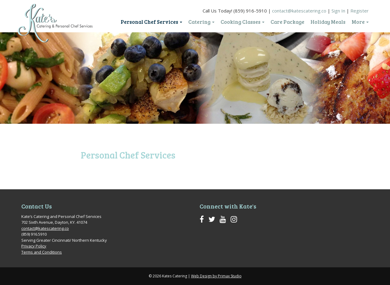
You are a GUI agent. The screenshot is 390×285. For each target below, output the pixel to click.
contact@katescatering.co (299, 11)
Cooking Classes (242, 22)
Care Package (287, 22)
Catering (201, 22)
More (360, 22)
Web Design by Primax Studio (216, 276)
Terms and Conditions (41, 252)
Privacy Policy (33, 246)
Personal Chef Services (151, 22)
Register (359, 11)
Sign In (338, 11)
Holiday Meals (328, 22)
